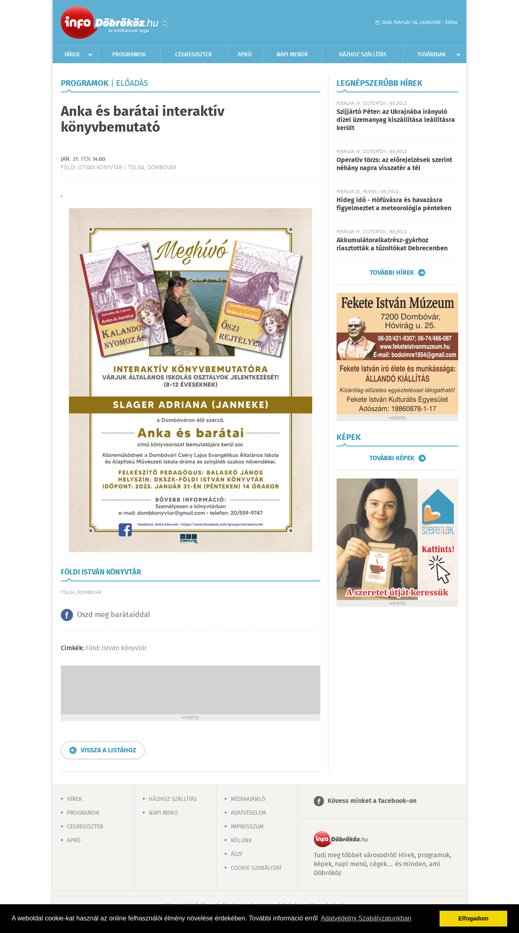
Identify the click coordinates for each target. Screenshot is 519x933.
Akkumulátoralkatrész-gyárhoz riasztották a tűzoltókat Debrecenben (392, 244)
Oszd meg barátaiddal (113, 615)
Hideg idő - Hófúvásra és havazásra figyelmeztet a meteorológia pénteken (394, 204)
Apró (245, 54)
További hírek (392, 272)
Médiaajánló (248, 799)
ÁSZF (237, 854)
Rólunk (241, 840)
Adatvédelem (248, 813)
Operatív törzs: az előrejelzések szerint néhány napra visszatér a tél (394, 164)
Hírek (72, 54)
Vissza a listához (108, 750)
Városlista (165, 23)
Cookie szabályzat (256, 868)
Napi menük (292, 54)
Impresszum (247, 826)
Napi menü (163, 813)
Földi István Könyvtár (116, 648)
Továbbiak (431, 54)
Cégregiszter (193, 54)
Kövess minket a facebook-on (372, 801)
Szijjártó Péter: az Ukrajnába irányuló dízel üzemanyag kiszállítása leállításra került (396, 120)
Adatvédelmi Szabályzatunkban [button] (366, 918)
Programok (129, 54)
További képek (391, 458)
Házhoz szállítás (362, 54)
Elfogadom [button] (474, 918)
